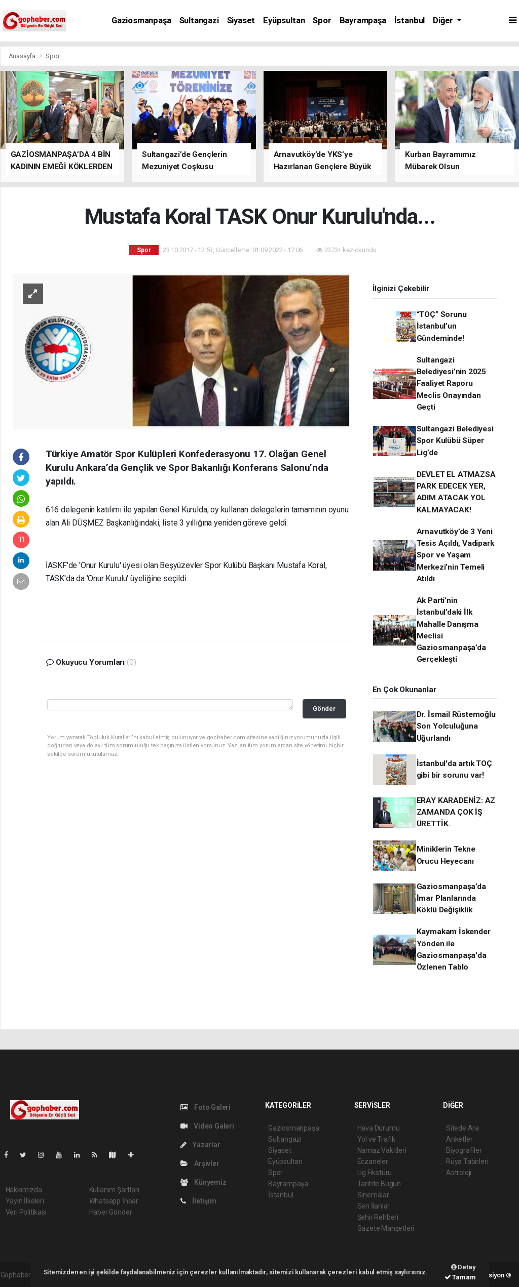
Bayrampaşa (363, 20)
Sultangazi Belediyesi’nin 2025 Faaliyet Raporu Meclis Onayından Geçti (451, 383)
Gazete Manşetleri (386, 1228)
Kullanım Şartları (114, 1190)
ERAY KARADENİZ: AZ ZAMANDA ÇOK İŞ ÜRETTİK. (456, 812)
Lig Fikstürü (374, 1173)
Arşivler (199, 1163)
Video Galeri (207, 1126)
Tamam (460, 1277)
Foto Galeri (205, 1107)
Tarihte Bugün (379, 1184)
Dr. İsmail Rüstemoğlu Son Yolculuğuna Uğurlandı (456, 726)
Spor (322, 20)
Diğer (444, 20)
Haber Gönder (110, 1212)
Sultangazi (199, 20)
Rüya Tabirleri (467, 1161)
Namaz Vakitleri (381, 1150)
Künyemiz (203, 1182)
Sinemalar (373, 1195)
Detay (463, 1267)
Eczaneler (372, 1161)
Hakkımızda (24, 1190)
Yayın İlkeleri (25, 1201)
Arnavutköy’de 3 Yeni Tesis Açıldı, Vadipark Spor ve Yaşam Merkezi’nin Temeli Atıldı (455, 555)
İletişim (198, 1201)
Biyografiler (464, 1150)
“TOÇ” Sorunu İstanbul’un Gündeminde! (442, 326)
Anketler (459, 1139)
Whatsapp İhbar (113, 1201)
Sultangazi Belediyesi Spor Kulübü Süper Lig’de (455, 440)
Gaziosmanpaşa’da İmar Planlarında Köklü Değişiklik (451, 898)
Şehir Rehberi (378, 1217)
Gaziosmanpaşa (141, 20)
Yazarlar (200, 1145)
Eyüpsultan (284, 20)
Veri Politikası (26, 1212)
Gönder (324, 708)
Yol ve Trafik (376, 1139)
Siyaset (241, 20)
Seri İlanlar (373, 1206)
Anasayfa (23, 56)
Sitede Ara (462, 1128)
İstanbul (409, 20)
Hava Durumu (378, 1128)
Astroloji (458, 1173)
